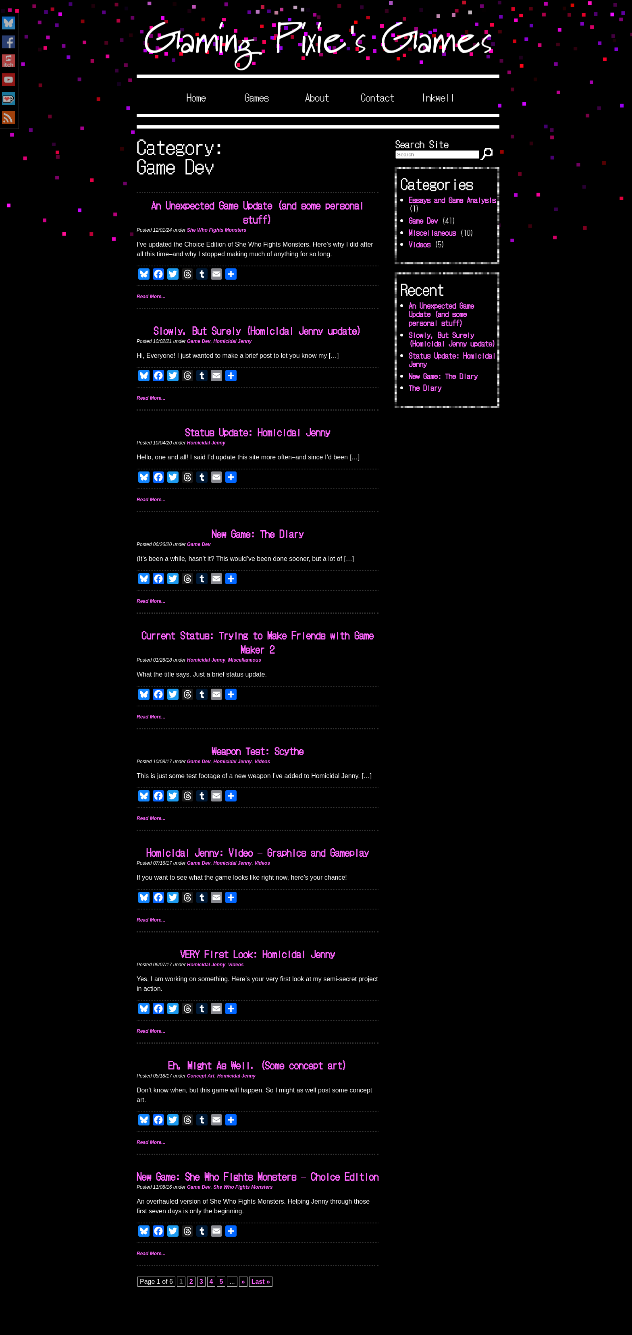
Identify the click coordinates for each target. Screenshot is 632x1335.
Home (196, 97)
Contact (378, 97)
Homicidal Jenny (232, 341)
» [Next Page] (243, 1281)
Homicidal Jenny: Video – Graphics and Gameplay (257, 852)
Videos (262, 761)
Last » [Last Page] (261, 1281)
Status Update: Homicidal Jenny (257, 432)
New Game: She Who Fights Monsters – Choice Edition (257, 1176)
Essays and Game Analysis (452, 200)
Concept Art (200, 1076)
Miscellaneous (244, 660)
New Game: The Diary (258, 533)
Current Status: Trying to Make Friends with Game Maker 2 (257, 642)
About (317, 97)
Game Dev (199, 341)
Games (257, 97)
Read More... (151, 296)
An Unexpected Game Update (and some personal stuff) (257, 212)
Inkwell (438, 97)
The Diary (425, 387)
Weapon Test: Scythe (258, 750)
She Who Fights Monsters (216, 230)
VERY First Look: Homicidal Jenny (257, 954)
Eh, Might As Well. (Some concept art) (257, 1065)
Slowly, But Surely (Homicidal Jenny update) (258, 330)
